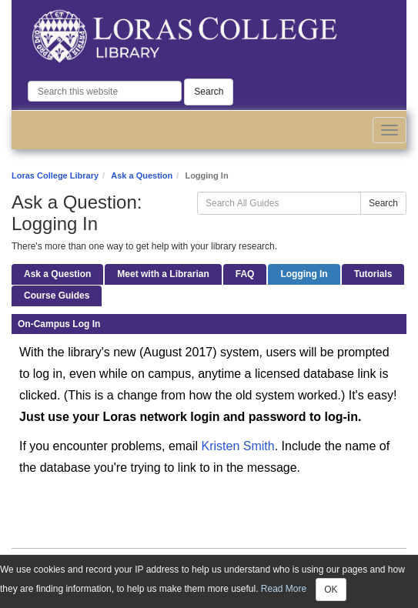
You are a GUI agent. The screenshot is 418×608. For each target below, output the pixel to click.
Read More (283, 588)
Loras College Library (55, 175)
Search (208, 91)
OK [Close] (330, 589)
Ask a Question (141, 175)
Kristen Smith (238, 446)
